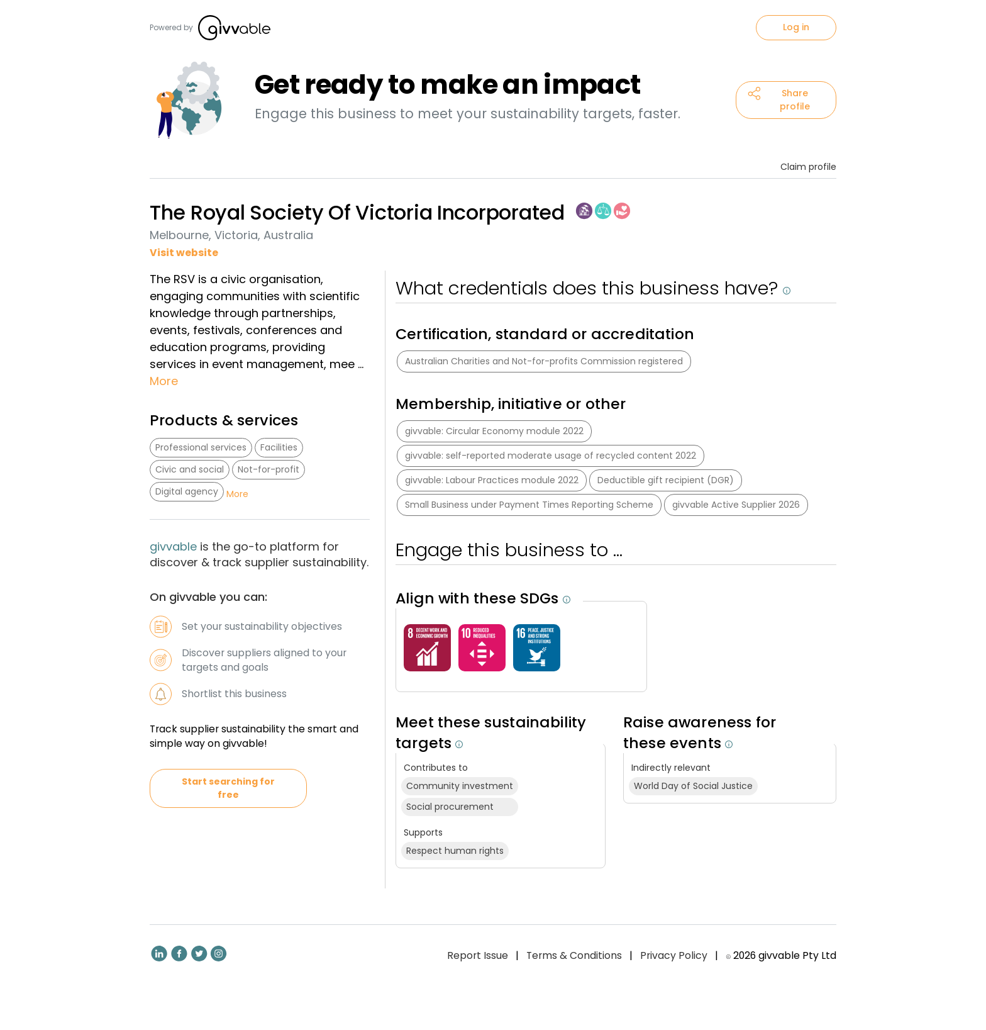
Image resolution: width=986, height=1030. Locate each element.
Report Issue (477, 955)
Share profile (779, 100)
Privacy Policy (673, 955)
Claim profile (808, 166)
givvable (175, 546)
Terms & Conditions (574, 955)
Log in (796, 27)
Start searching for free (228, 788)
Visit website (184, 252)
